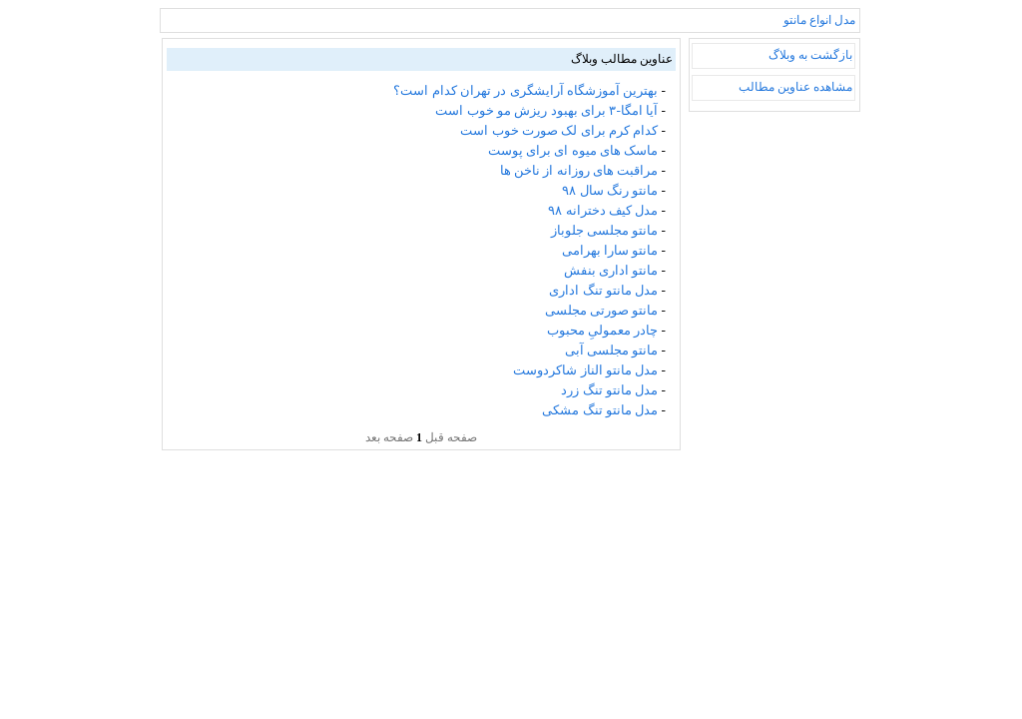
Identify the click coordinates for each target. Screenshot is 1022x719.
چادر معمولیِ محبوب (603, 330)
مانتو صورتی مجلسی (602, 310)
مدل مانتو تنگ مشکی (600, 409)
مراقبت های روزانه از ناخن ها (579, 170)
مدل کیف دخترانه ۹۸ (603, 210)
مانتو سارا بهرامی (610, 250)
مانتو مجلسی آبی (612, 350)
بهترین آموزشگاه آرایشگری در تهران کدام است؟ (525, 90)
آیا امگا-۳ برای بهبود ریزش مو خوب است (546, 110)
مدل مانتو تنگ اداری (603, 290)
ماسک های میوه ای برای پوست (573, 150)
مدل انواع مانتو (819, 20)
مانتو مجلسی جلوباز (605, 230)
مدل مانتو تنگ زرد (609, 389)
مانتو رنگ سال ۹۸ (610, 190)
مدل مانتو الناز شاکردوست (585, 369)
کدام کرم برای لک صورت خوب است (559, 130)
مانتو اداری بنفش (611, 270)
